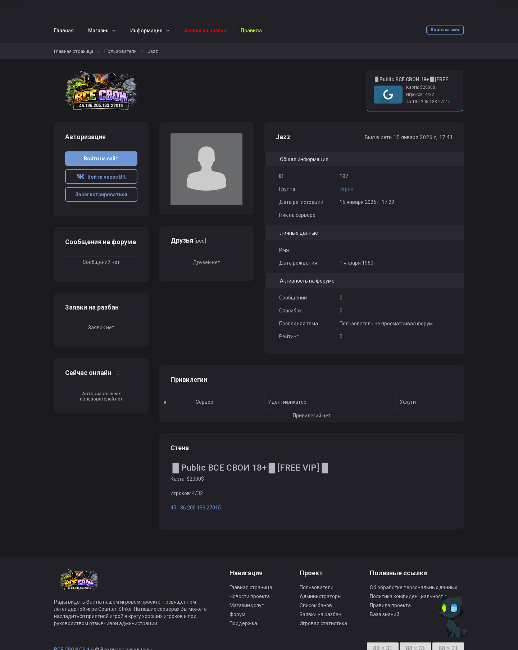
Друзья (188, 240)
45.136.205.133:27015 (428, 101)
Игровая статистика (323, 623)
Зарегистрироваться (101, 194)
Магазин (98, 30)
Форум (237, 614)
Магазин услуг (247, 605)
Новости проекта (250, 596)
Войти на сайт (445, 29)
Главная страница (73, 51)
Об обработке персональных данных (413, 587)
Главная (64, 30)
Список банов (316, 605)
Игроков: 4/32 (420, 94)
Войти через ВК (101, 177)
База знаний (384, 614)
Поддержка (243, 623)
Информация (146, 30)
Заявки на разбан (320, 614)
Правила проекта (390, 605)
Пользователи (120, 51)
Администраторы (320, 596)
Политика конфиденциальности (408, 596)
